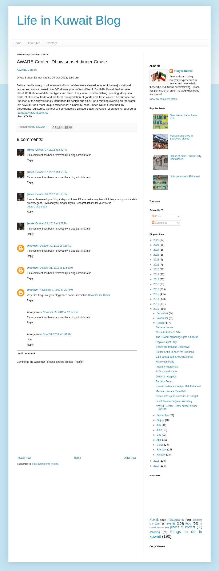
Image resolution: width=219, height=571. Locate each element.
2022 (157, 259)
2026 (157, 240)
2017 (157, 284)
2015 (157, 294)
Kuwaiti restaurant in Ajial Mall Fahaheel (178, 386)
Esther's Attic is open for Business (175, 352)
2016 (157, 289)
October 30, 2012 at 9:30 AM (56, 245)
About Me (34, 43)
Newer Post (24, 457)
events (171, 523)
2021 (157, 264)
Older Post (130, 457)
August (160, 420)
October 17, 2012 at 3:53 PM (51, 172)
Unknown (32, 245)
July (159, 425)
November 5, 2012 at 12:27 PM (60, 312)
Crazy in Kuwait (183, 71)
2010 (157, 465)
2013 (157, 304)
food (188, 523)
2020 (157, 269)
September (163, 415)
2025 (157, 244)
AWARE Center (26, 69)
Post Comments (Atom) (45, 463)
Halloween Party (165, 361)
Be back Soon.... (165, 381)
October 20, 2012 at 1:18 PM (51, 194)
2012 (157, 308)
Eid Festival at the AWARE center (174, 356)
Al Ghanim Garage (166, 371)
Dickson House (164, 327)
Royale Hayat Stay (166, 342)
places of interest (182, 527)
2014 (157, 298)
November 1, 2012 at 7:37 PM (56, 289)
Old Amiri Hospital (166, 376)
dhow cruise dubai (37, 206)
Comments (159, 222)
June (159, 430)
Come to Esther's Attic (168, 332)
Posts (156, 216)
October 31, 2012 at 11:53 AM (56, 267)
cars (157, 523)
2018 (157, 279)
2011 (157, 460)
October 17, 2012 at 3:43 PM (51, 149)
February (161, 449)
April (159, 439)
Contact (52, 43)
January (161, 454)
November (162, 318)
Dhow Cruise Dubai (99, 295)
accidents (197, 520)
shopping (155, 532)
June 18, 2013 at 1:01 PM (57, 334)
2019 (157, 274)
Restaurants (175, 519)
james (30, 149)
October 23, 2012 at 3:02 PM (51, 223)
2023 (157, 254)
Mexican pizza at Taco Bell (171, 391)
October (161, 322)
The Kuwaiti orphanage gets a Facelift (177, 337)
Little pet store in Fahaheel (185, 176)
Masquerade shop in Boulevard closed (181, 137)
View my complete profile (164, 99)
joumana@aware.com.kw (32, 112)
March (160, 444)
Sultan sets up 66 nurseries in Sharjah (177, 396)
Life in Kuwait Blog (69, 20)
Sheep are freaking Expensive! (173, 346)
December (162, 313)
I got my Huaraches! (167, 366)
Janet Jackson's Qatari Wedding (174, 401)
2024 (157, 249)
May (159, 434)
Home (17, 43)
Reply (30, 160)
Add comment (26, 353)
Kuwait (154, 519)
